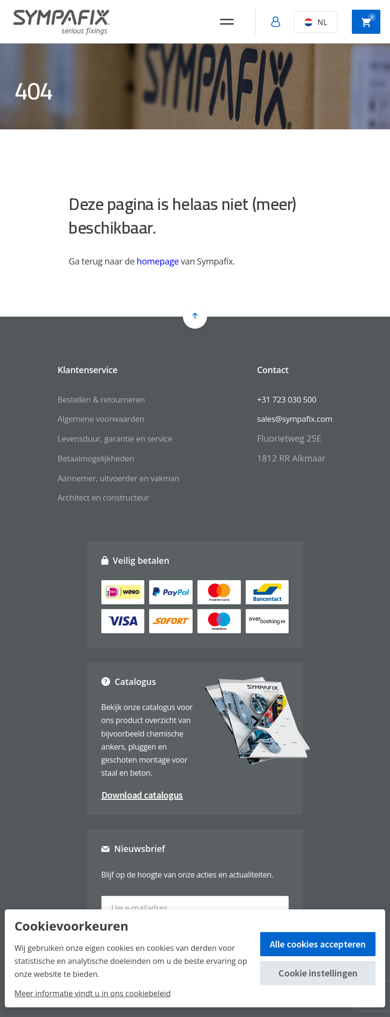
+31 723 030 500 (291, 399)
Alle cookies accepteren (318, 944)
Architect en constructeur (99, 497)
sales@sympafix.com (299, 418)
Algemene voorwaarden (96, 418)
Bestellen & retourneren (97, 399)
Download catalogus (142, 794)
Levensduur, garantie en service (112, 438)
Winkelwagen (369, 20)
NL (315, 22)
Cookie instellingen (318, 973)
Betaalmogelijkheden (91, 458)
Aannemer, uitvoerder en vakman (115, 478)
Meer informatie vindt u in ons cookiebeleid (92, 993)
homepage (158, 261)
